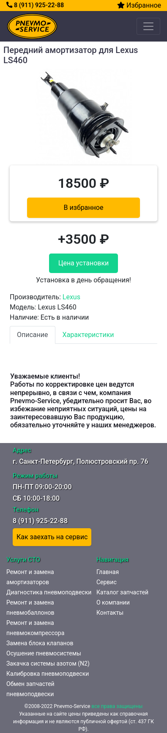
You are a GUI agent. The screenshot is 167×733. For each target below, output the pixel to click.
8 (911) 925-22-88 (35, 5)
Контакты (109, 612)
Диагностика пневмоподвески (48, 592)
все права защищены (116, 706)
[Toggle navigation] (148, 26)
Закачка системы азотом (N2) (48, 663)
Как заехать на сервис (52, 537)
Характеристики (88, 335)
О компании (113, 602)
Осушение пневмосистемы (43, 653)
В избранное (84, 207)
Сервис (106, 582)
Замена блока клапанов (39, 643)
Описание (32, 335)
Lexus (71, 297)
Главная (107, 572)
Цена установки (83, 263)
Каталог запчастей (122, 592)
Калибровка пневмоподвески (47, 673)
